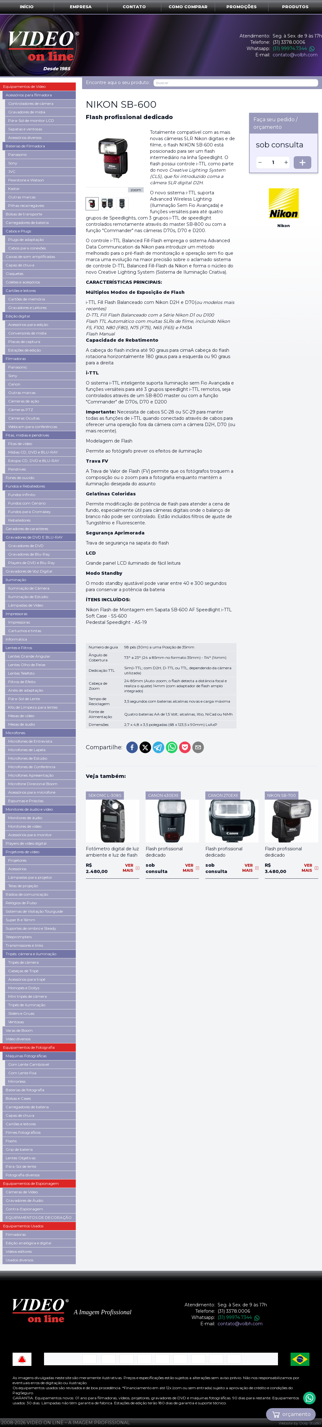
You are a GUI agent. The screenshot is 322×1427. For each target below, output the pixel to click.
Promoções (241, 6)
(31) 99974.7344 (293, 48)
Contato (134, 6)
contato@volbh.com (295, 55)
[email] (198, 741)
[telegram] (158, 741)
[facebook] (132, 741)
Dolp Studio (310, 1423)
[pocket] (185, 741)
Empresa (81, 6)
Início (27, 6)
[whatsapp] (172, 741)
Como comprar (188, 6)
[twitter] (145, 741)
